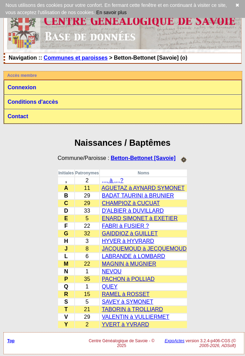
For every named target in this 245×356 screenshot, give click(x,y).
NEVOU (112, 271)
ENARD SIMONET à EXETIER (140, 218)
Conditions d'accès (33, 102)
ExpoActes (174, 340)
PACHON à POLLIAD (128, 279)
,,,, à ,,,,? (112, 180)
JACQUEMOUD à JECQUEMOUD (144, 249)
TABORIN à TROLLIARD (132, 309)
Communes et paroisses (75, 58)
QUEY (109, 286)
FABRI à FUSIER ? (125, 226)
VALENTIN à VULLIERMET (135, 317)
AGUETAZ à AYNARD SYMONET (143, 188)
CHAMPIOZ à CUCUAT (131, 203)
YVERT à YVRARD (125, 324)
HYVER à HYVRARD (128, 241)
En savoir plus (111, 12)
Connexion (22, 87)
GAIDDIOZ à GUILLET (130, 233)
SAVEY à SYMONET (127, 302)
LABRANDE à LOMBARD (133, 256)
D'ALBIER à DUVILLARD (133, 211)
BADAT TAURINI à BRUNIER (138, 196)
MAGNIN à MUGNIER (129, 264)
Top (11, 340)
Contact (18, 116)
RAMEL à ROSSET (126, 294)
